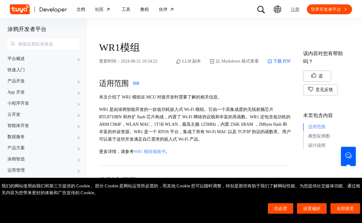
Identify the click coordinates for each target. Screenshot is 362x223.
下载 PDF (279, 61)
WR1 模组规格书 (150, 151)
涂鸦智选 (16, 159)
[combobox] (43, 44)
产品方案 (16, 148)
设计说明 (316, 145)
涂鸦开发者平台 (26, 29)
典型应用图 (319, 136)
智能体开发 (18, 125)
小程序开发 (18, 103)
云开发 (13, 114)
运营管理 (16, 170)
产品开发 (16, 81)
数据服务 (16, 136)
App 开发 (16, 92)
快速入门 (16, 70)
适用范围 (316, 127)
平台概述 (16, 58)
